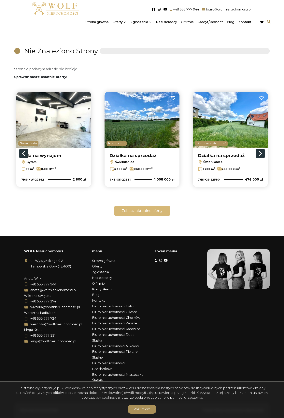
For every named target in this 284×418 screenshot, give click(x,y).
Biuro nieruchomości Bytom (114, 306)
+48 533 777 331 (42, 335)
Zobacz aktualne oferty (142, 211)
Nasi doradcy (166, 28)
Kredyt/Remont (210, 28)
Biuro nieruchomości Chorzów (116, 318)
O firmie (187, 28)
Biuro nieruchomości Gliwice (114, 312)
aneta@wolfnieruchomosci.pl (53, 290)
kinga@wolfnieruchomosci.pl (53, 341)
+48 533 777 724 (43, 318)
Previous (23, 153)
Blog (230, 28)
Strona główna (97, 28)
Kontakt (244, 28)
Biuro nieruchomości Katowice (116, 329)
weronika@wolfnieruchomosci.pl (56, 324)
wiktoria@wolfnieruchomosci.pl (55, 307)
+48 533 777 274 (43, 301)
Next (260, 153)
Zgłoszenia (139, 28)
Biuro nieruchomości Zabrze (114, 323)
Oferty (118, 28)
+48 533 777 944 (43, 284)
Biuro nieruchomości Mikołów (115, 346)
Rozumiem (142, 409)
